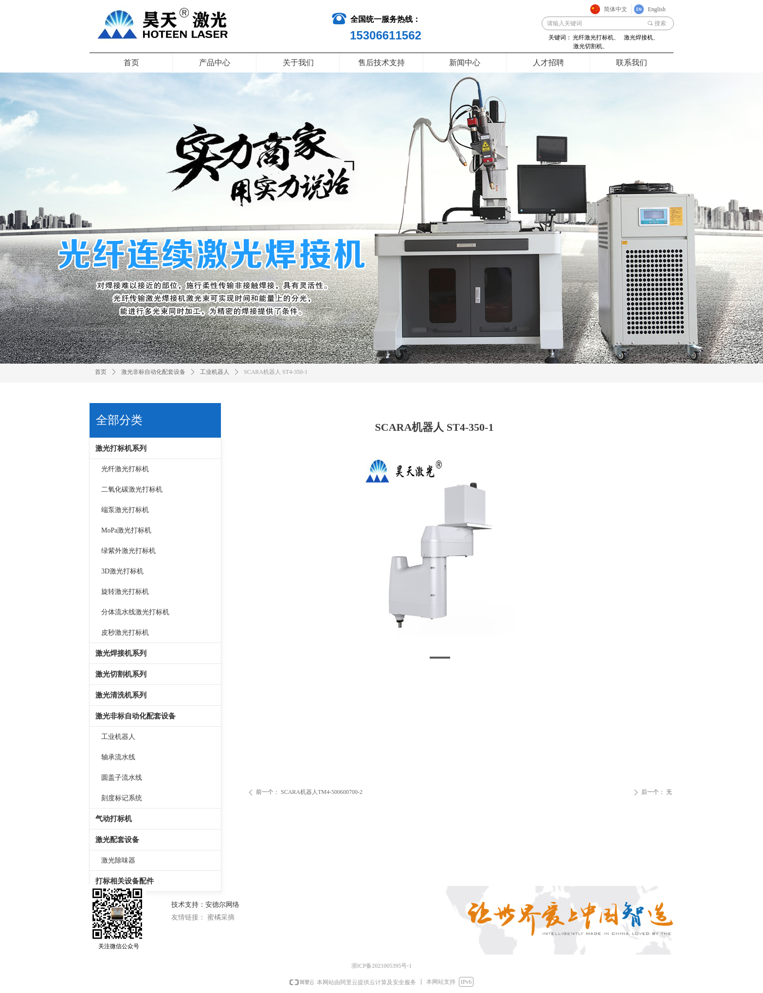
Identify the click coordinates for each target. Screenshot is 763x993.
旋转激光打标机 (125, 591)
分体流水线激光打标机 (135, 612)
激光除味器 (118, 860)
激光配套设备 (117, 840)
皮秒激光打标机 (125, 632)
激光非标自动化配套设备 (135, 716)
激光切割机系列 (120, 674)
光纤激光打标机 (125, 469)
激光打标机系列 (120, 448)
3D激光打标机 (122, 571)
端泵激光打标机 (125, 510)
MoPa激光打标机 (126, 530)
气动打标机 (113, 819)
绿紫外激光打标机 (128, 550)
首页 (101, 371)
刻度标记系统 (121, 798)
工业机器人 (118, 736)
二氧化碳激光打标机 (132, 489)
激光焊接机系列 (120, 653)
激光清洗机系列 (120, 695)
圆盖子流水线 (121, 777)
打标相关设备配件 (124, 881)
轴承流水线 (118, 757)
